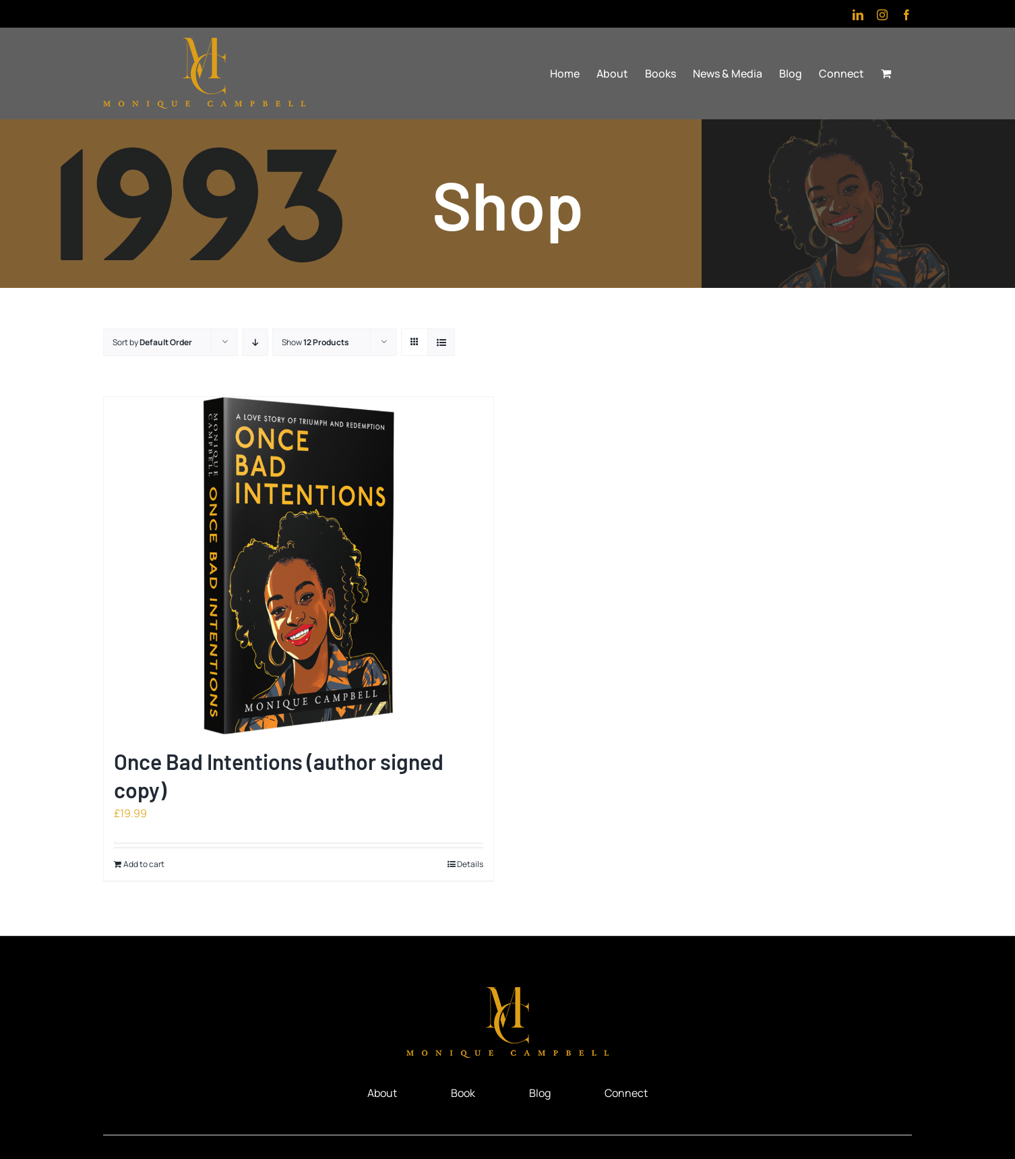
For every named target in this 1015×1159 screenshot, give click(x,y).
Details (470, 864)
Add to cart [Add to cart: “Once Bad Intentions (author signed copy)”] (143, 864)
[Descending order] (255, 342)
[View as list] (441, 342)
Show (315, 342)
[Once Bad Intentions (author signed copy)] (298, 565)
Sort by (152, 342)
